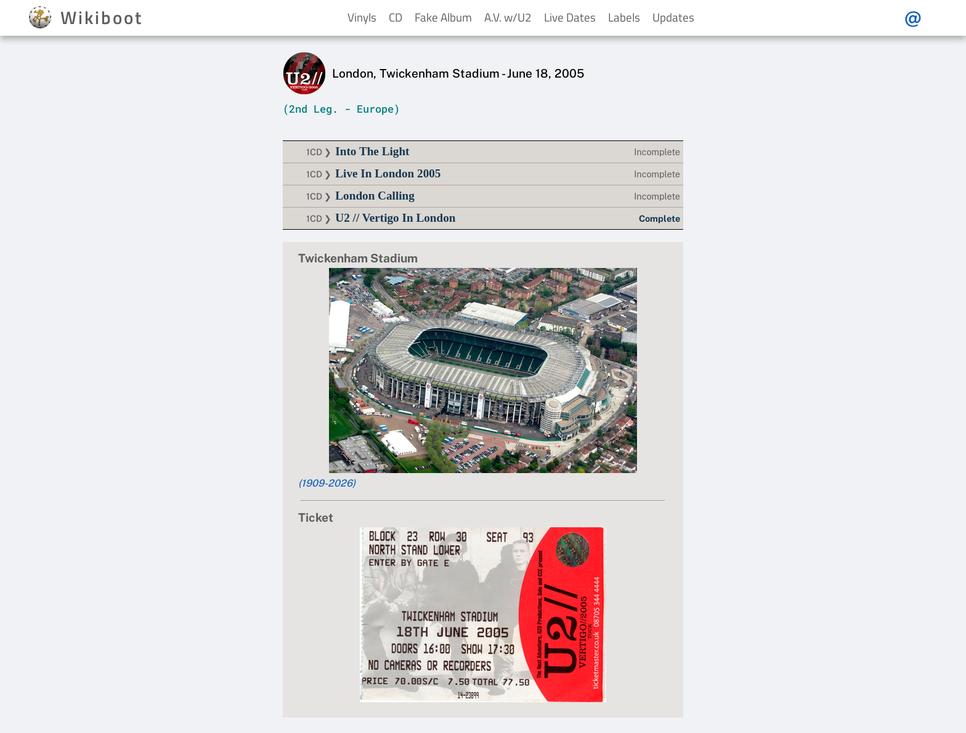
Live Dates (570, 17)
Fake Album (443, 17)
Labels (624, 17)
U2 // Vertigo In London (395, 217)
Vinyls (361, 17)
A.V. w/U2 (508, 17)
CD (395, 17)
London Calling (375, 195)
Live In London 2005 (387, 173)
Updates (673, 17)
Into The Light (372, 151)
